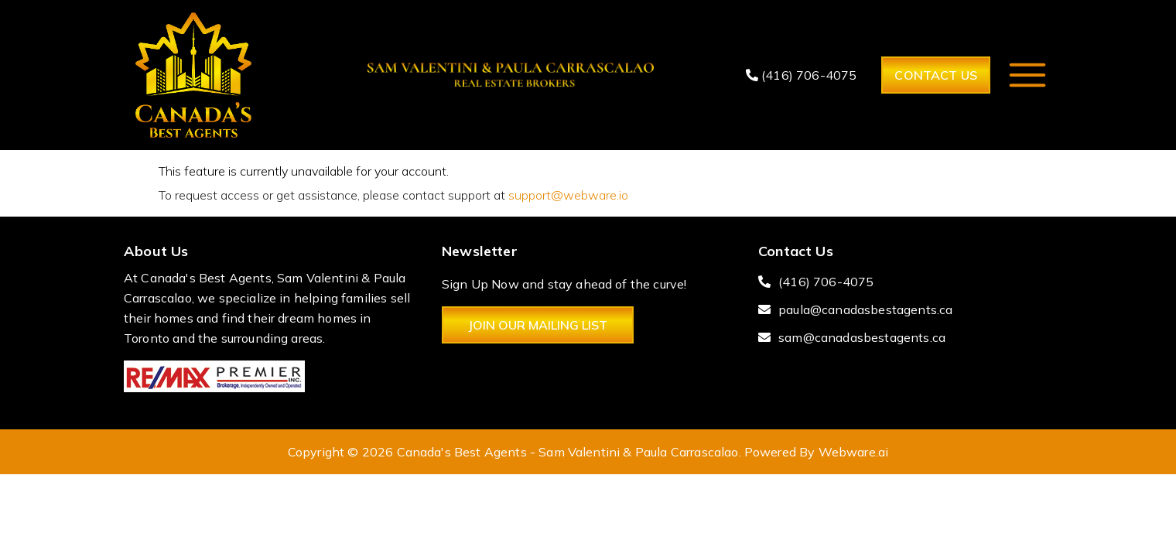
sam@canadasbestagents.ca (861, 337)
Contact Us (935, 75)
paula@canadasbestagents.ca (865, 309)
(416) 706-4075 (801, 75)
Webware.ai (854, 452)
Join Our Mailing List (537, 325)
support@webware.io (568, 195)
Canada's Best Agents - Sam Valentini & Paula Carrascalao (568, 452)
